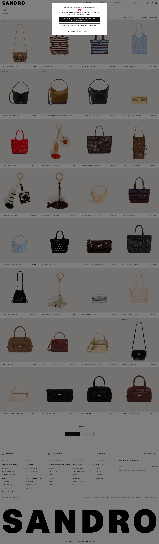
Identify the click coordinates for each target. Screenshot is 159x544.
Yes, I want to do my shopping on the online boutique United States (79, 19)
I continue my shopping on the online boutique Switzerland (79, 26)
